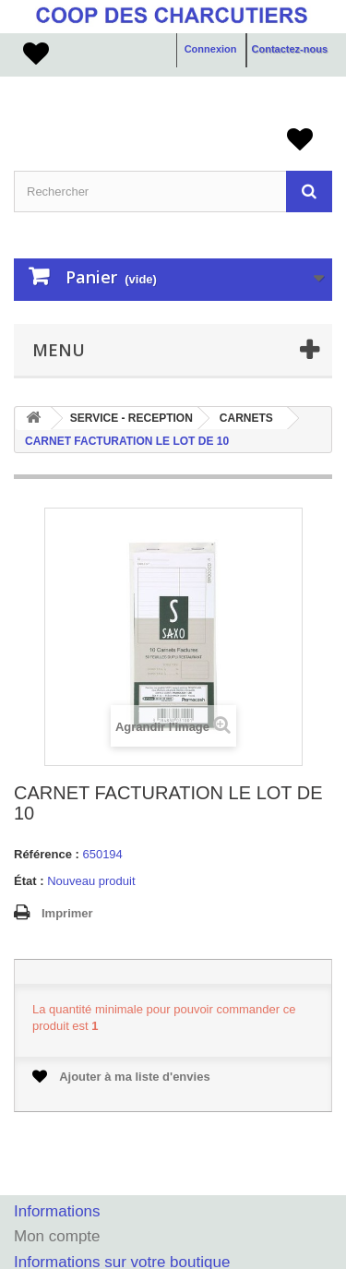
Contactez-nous (290, 48)
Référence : (46, 854)
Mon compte (57, 1236)
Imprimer (67, 913)
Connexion (211, 48)
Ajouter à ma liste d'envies (121, 1076)
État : (29, 881)
